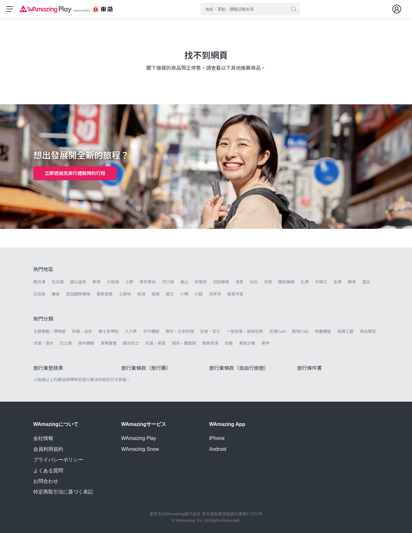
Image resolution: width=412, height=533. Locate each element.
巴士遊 (66, 344)
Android (217, 449)
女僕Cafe (277, 331)
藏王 (170, 294)
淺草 (239, 282)
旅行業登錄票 (48, 368)
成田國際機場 (78, 294)
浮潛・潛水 (43, 344)
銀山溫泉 (78, 282)
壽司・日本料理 (180, 331)
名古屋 (58, 282)
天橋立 (321, 282)
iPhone (217, 438)
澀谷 (366, 282)
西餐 (229, 344)
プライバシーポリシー (58, 459)
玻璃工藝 (345, 331)
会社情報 (43, 438)
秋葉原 (200, 282)
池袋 (268, 282)
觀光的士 (131, 344)
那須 (141, 294)
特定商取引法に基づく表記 (63, 492)
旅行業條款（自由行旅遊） (239, 368)
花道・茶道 (155, 344)
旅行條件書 (309, 368)
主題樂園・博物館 (49, 331)
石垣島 (39, 294)
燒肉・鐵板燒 (184, 344)
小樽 (184, 294)
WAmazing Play (138, 438)
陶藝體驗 (323, 331)
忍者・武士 (210, 331)
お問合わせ (45, 481)
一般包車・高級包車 (245, 331)
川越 (198, 294)
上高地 (125, 294)
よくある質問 (48, 470)
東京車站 (147, 282)
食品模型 (368, 331)
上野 (129, 282)
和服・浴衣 (82, 331)
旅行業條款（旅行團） (146, 368)
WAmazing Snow (140, 449)
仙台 (254, 282)
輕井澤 (39, 282)
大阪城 (113, 282)
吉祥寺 (215, 294)
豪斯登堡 (104, 294)
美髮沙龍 (247, 344)
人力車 (131, 331)
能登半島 (235, 294)
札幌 (305, 282)
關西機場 (286, 282)
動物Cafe (300, 331)
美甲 (265, 344)
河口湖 (168, 282)
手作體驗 (151, 331)
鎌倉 (56, 294)
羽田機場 (221, 282)
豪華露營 (109, 344)
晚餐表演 (210, 344)
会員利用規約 (48, 449)
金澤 (337, 282)
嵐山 (184, 282)
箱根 (156, 294)
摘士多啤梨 (108, 331)
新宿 (96, 282)
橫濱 (352, 282)
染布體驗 (86, 344)
